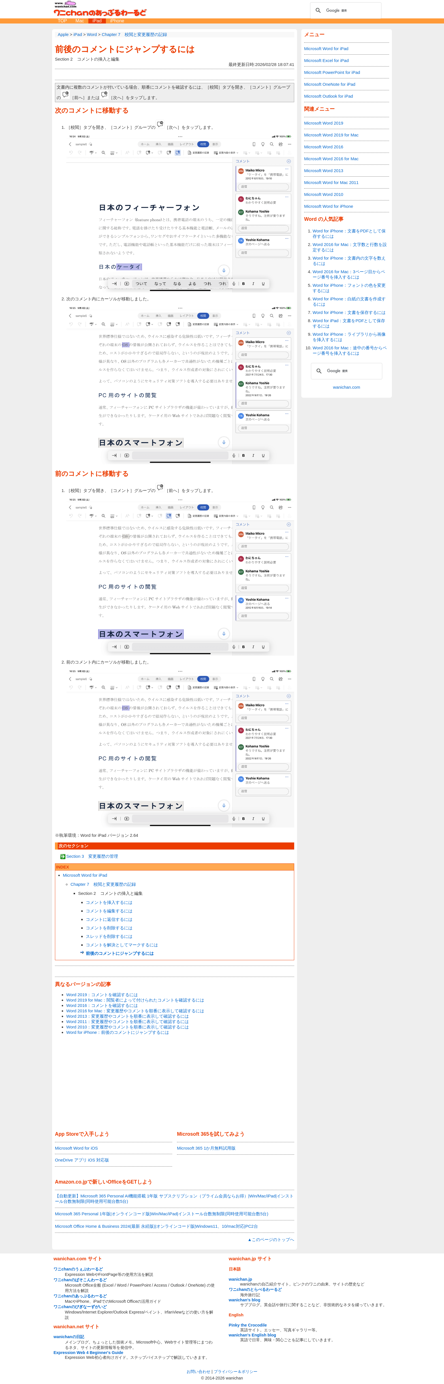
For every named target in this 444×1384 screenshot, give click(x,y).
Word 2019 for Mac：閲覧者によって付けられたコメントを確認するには (135, 1000)
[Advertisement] (174, 1083)
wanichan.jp (240, 1279)
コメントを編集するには (109, 910)
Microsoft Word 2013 (323, 170)
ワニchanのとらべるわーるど (255, 1289)
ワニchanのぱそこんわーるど (80, 1280)
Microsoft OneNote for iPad (329, 84)
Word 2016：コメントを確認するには (102, 1005)
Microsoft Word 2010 (323, 194)
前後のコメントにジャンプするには (125, 49)
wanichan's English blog (252, 1335)
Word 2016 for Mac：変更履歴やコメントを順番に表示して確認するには (135, 1010)
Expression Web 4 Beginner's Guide (88, 1352)
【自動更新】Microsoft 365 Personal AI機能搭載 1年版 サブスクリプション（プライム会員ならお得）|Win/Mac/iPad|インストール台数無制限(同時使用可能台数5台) (174, 1198)
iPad (97, 20)
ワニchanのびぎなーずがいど (80, 1306)
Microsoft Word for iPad (85, 875)
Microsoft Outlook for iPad (328, 96)
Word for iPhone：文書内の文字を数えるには (349, 261)
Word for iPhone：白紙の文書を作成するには (349, 301)
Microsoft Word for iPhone (328, 206)
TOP (62, 20)
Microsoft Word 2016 (323, 146)
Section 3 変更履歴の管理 (92, 856)
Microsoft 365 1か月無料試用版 (206, 1148)
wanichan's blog (244, 1300)
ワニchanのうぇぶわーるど (78, 1269)
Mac (80, 20)
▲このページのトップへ (270, 1239)
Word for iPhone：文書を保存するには (349, 312)
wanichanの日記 (69, 1336)
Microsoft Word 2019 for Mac (331, 134)
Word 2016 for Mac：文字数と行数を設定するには (350, 247)
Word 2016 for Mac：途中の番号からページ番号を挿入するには (350, 350)
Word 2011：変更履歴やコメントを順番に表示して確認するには (127, 1021)
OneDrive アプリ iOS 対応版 (82, 1160)
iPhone (117, 20)
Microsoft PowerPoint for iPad (332, 72)
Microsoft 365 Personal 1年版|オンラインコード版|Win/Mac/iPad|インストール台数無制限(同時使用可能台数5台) (161, 1213)
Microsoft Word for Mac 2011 (331, 182)
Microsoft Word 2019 (323, 123)
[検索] (345, 10)
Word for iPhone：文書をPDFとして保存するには (349, 233)
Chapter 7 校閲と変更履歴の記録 (103, 884)
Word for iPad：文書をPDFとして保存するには (349, 323)
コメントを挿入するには (109, 902)
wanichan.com (346, 387)
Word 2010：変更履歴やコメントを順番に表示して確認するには (127, 1026)
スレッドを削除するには (109, 936)
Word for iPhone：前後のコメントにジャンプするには (117, 1032)
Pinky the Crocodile (248, 1325)
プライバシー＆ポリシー (235, 1371)
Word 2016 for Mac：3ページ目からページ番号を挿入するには (349, 274)
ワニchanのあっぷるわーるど (80, 1296)
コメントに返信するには (109, 919)
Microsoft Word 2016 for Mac (331, 158)
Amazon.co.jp (71, 1182)
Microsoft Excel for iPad (326, 60)
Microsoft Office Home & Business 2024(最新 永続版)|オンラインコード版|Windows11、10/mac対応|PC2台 (156, 1226)
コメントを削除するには (109, 927)
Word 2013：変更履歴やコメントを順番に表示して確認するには (127, 1016)
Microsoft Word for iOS (76, 1148)
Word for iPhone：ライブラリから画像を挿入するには (349, 337)
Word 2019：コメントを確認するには (102, 994)
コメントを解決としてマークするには (122, 944)
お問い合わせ (198, 1371)
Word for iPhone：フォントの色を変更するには (349, 288)
